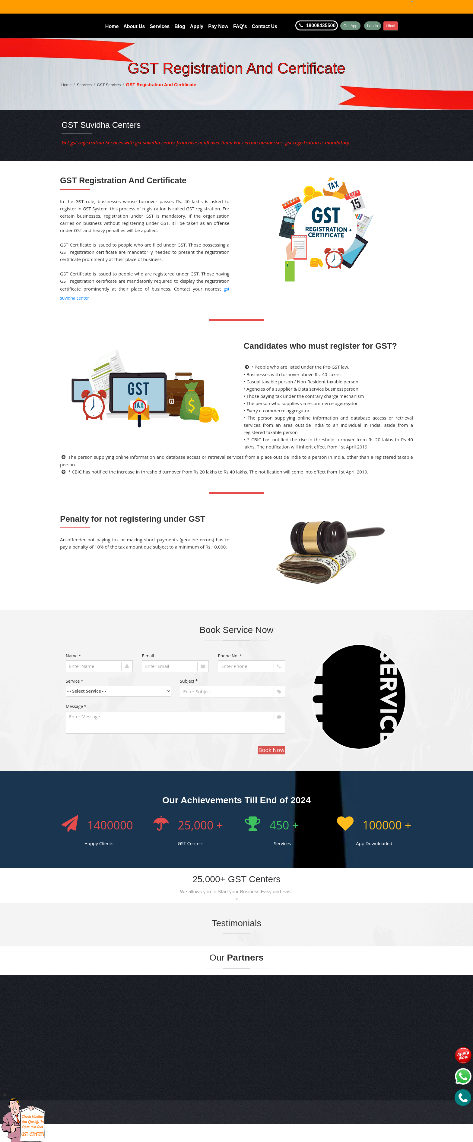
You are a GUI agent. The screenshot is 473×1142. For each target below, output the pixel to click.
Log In (387, 25)
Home (112, 26)
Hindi (412, 25)
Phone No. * (230, 657)
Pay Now (218, 26)
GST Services (114, 85)
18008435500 (316, 26)
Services (160, 26)
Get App (355, 25)
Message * (76, 708)
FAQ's (240, 26)
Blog (179, 26)
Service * (74, 682)
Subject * (189, 682)
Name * (73, 657)
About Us (134, 26)
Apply (196, 26)
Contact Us (264, 26)
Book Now (271, 751)
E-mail (148, 657)
